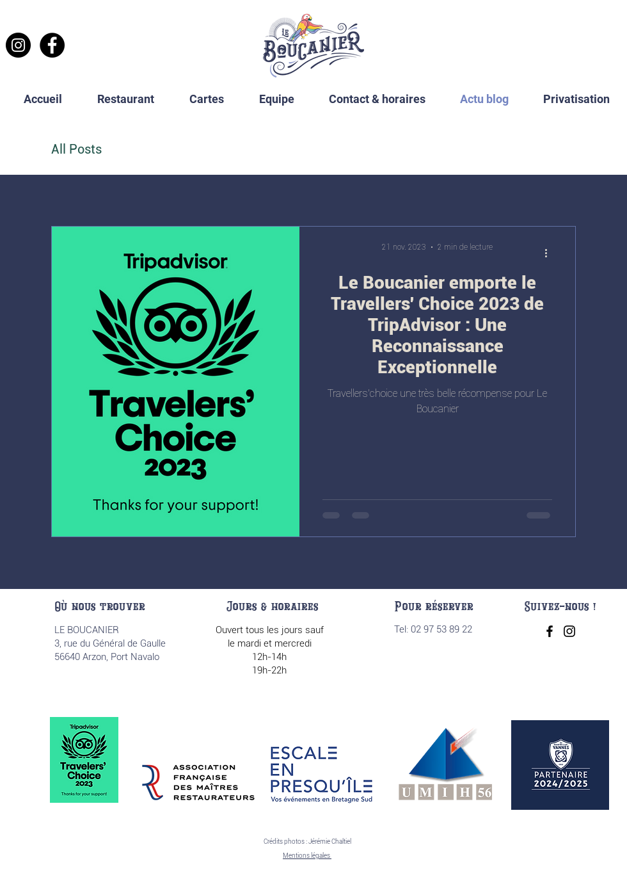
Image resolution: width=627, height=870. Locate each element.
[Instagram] (18, 45)
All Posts (76, 149)
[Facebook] (52, 45)
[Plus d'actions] (550, 253)
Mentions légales (307, 855)
